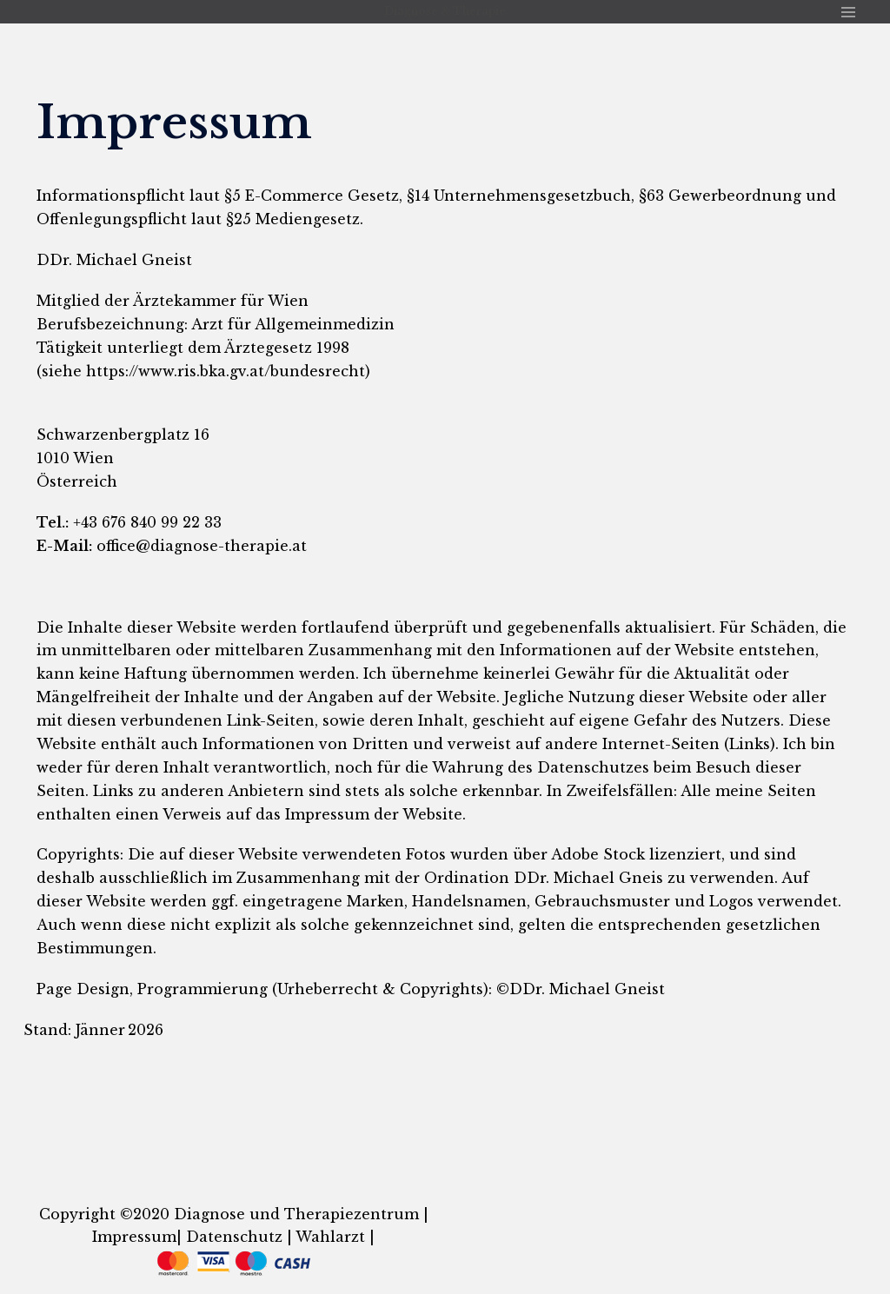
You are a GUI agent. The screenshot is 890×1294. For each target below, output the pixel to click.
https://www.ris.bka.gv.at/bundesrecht (225, 371)
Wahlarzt (328, 1236)
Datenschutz (234, 1236)
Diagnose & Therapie (445, 10)
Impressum (134, 1236)
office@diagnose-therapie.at (201, 545)
